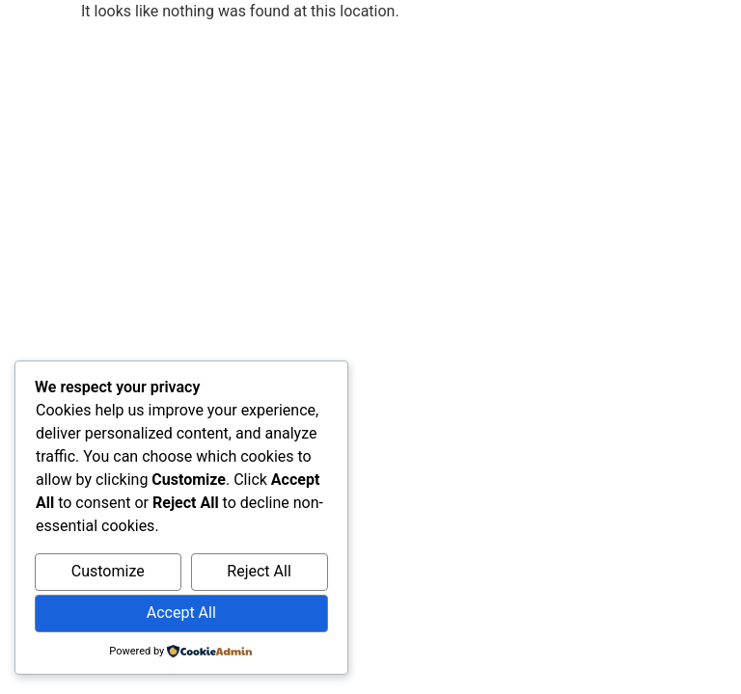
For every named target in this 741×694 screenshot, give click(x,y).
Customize (108, 571)
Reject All (258, 571)
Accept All (181, 612)
